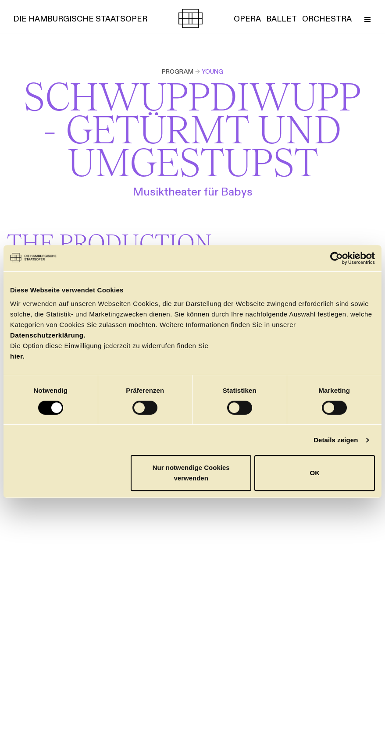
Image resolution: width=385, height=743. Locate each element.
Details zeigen (336, 440)
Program (177, 71)
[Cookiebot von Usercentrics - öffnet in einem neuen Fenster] (336, 258)
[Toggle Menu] (367, 18)
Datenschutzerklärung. (48, 335)
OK (315, 472)
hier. (17, 356)
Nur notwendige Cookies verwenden (191, 473)
